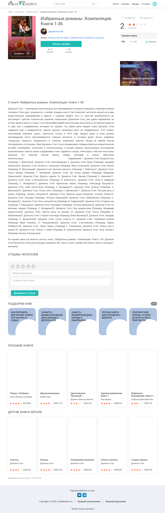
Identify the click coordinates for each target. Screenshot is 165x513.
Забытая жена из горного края (139, 78)
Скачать (152, 42)
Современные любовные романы (86, 37)
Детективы (62, 37)
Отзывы (146, 4)
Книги (116, 4)
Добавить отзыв (24, 293)
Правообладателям (115, 501)
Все (154, 304)
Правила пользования (88, 501)
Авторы (125, 4)
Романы (51, 37)
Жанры (135, 4)
